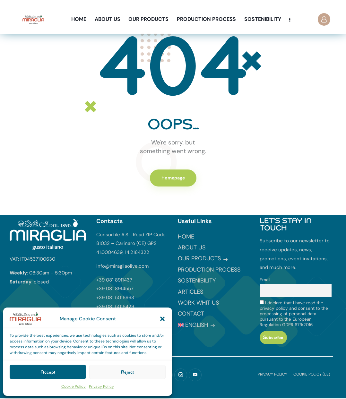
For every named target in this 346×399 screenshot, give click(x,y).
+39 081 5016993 (115, 297)
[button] (162, 319)
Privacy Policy (101, 386)
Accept (47, 372)
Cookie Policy (73, 386)
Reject (127, 372)
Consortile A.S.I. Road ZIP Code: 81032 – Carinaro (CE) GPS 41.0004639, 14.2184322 (131, 243)
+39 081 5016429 (115, 306)
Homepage (173, 178)
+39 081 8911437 (114, 280)
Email (265, 279)
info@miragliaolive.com (122, 266)
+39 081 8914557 (115, 288)
